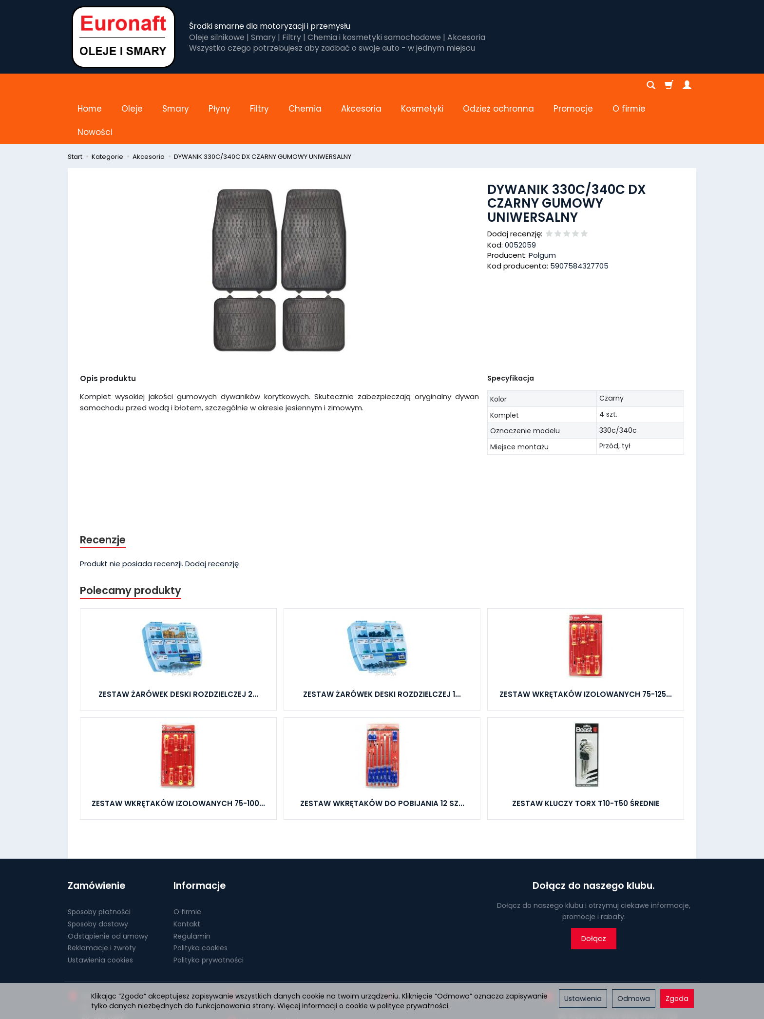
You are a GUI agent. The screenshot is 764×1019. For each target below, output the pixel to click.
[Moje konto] (687, 85)
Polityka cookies (200, 901)
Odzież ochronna (498, 85)
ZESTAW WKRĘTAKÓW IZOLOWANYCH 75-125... (585, 647)
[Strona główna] (123, 37)
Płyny (219, 85)
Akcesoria (361, 85)
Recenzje (103, 493)
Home (89, 85)
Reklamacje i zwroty (102, 901)
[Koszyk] (669, 85)
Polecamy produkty (130, 544)
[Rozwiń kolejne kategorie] (559, 85)
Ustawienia (583, 998)
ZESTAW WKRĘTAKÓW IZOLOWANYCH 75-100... (178, 756)
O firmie (187, 865)
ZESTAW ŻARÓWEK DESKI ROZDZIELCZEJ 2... (178, 647)
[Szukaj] (651, 85)
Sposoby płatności (99, 865)
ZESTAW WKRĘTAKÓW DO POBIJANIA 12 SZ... (382, 756)
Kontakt (186, 877)
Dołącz (593, 891)
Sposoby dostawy (98, 877)
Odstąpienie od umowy (108, 889)
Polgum (542, 208)
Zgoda (677, 998)
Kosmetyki (422, 85)
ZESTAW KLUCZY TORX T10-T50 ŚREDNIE (586, 756)
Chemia (305, 85)
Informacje (199, 839)
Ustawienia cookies (100, 913)
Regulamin (191, 889)
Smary (175, 85)
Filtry (259, 85)
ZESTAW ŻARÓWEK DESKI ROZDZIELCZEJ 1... (382, 647)
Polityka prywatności (208, 913)
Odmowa (633, 998)
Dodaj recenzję (212, 517)
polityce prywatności (412, 1006)
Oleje (132, 85)
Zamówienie (96, 839)
